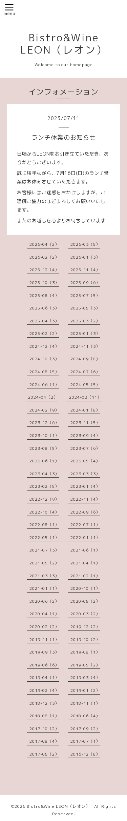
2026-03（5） (85, 244)
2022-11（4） (85, 499)
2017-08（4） (44, 741)
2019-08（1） (85, 652)
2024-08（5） (44, 372)
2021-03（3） (44, 576)
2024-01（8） (85, 410)
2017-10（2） (44, 729)
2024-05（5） (85, 384)
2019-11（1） (44, 639)
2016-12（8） (85, 754)
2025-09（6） (85, 282)
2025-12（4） (44, 270)
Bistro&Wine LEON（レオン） (63, 44)
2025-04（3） (44, 321)
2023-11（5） (85, 422)
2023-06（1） (44, 461)
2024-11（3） (85, 346)
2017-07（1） (85, 741)
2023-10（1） (44, 435)
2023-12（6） (44, 422)
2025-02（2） (44, 333)
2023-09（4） (85, 435)
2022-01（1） (85, 537)
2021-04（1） (85, 563)
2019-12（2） (85, 626)
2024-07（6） (85, 372)
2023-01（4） (85, 486)
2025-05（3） (85, 308)
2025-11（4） (85, 270)
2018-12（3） (44, 703)
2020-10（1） (85, 588)
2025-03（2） (85, 321)
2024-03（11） (85, 397)
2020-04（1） (44, 614)
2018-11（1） (85, 703)
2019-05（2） (85, 665)
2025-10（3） (44, 282)
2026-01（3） (85, 257)
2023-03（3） (85, 474)
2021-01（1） (44, 588)
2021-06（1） (85, 550)
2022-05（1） (44, 537)
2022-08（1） (44, 524)
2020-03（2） (85, 614)
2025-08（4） (44, 295)
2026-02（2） (44, 257)
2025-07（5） (85, 295)
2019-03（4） (85, 677)
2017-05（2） (44, 754)
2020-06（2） (44, 601)
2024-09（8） (85, 359)
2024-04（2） (43, 397)
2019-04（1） (44, 677)
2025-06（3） (44, 308)
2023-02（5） (44, 486)
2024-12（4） (44, 346)
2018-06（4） (85, 716)
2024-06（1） (44, 384)
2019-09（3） (44, 652)
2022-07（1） (85, 524)
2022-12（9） (44, 499)
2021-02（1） (85, 576)
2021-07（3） (44, 550)
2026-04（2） (44, 244)
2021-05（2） (44, 563)
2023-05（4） (85, 461)
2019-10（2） (85, 639)
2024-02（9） (44, 410)
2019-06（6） (44, 665)
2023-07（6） (85, 448)
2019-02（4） (44, 690)
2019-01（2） (85, 690)
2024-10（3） (44, 359)
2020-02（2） (44, 626)
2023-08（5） (44, 448)
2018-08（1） (44, 716)
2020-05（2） (85, 601)
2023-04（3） (44, 474)
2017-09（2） (85, 729)
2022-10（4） (44, 512)
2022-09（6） (85, 512)
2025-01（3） (85, 333)
